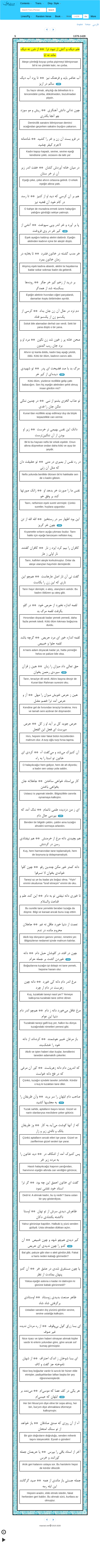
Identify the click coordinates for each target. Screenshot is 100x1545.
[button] (25, 3)
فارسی (95, 24)
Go (86, 16)
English (80, 24)
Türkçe (87, 24)
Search (51, 10)
